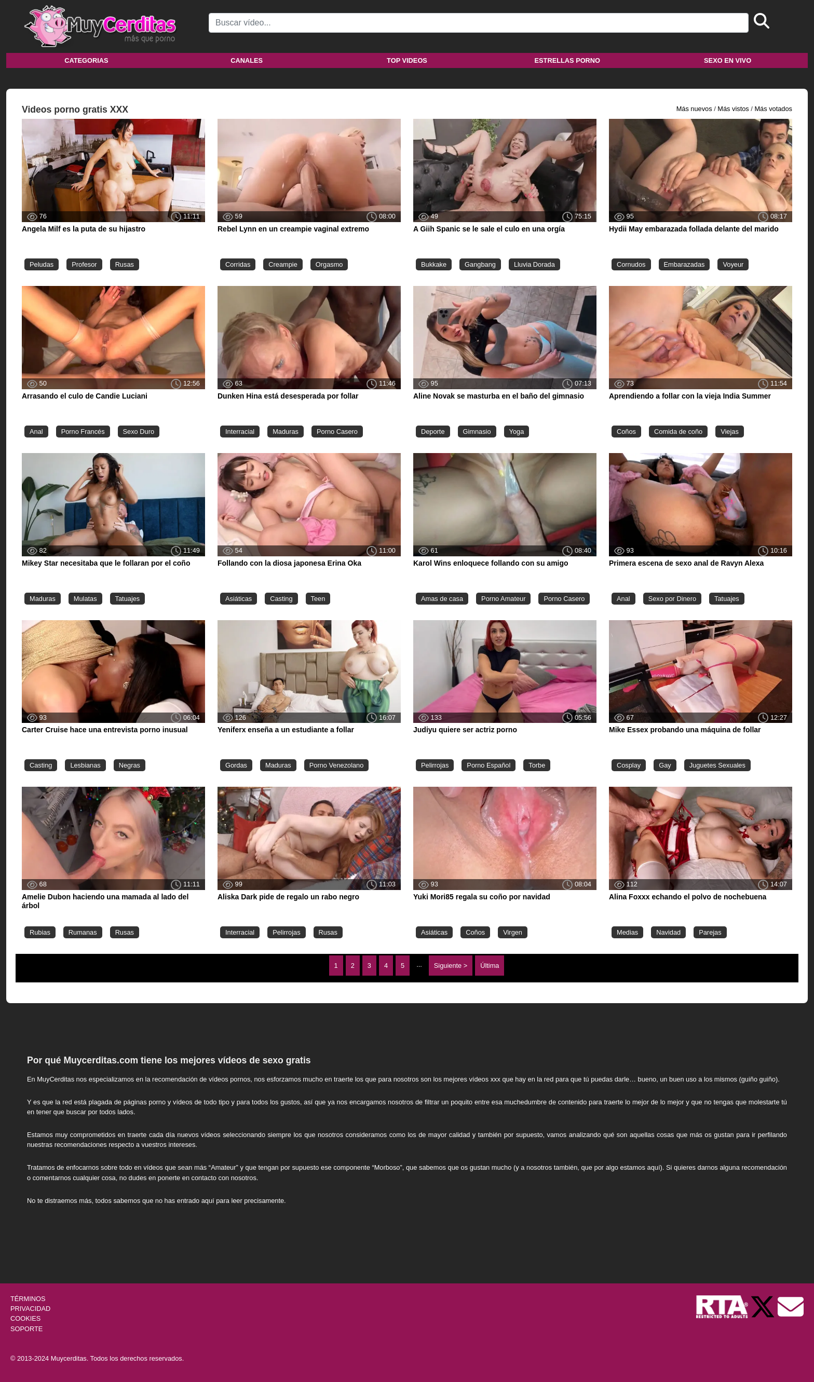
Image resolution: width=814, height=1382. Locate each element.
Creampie (282, 264)
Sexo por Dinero (672, 599)
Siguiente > (450, 965)
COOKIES (25, 1318)
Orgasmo (329, 264)
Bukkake (433, 264)
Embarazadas (684, 264)
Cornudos (631, 264)
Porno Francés (83, 431)
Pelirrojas (435, 765)
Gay (665, 765)
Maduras (286, 431)
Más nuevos (694, 109)
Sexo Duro (138, 431)
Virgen (512, 932)
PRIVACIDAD (30, 1308)
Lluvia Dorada (534, 264)
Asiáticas (238, 599)
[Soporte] (791, 1306)
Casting (281, 599)
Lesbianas (85, 765)
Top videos (407, 60)
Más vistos (733, 109)
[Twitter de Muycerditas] (764, 1306)
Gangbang (480, 264)
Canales (246, 60)
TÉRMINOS (28, 1299)
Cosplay (629, 765)
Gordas (236, 765)
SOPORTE (26, 1329)
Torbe (536, 765)
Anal (36, 431)
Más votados (773, 109)
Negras (129, 765)
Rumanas (83, 932)
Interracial (239, 431)
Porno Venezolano (336, 765)
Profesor (84, 264)
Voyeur (733, 264)
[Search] (479, 23)
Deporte (433, 431)
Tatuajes (127, 599)
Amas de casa (442, 599)
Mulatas (85, 599)
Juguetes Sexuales (717, 765)
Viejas (730, 431)
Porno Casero (337, 431)
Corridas (237, 264)
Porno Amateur (503, 599)
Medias (627, 932)
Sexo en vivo (727, 60)
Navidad (668, 932)
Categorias (86, 60)
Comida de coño (678, 431)
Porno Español (488, 765)
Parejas (710, 932)
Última (489, 965)
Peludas (41, 264)
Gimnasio (477, 431)
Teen (318, 599)
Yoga (516, 431)
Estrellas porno (568, 60)
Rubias (40, 932)
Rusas (124, 264)
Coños (626, 431)
